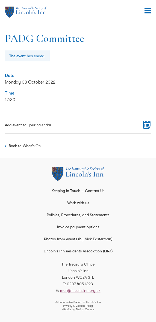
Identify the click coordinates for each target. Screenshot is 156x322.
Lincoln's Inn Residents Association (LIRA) (78, 251)
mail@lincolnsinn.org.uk (80, 290)
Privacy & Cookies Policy (78, 305)
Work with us (78, 203)
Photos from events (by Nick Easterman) (78, 239)
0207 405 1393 (80, 284)
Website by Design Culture (78, 309)
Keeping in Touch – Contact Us (78, 191)
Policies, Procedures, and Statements (78, 215)
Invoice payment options (78, 227)
